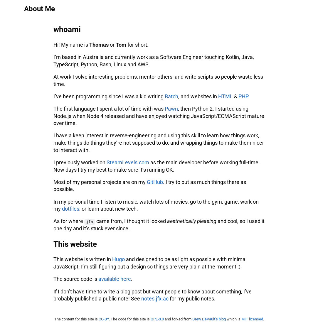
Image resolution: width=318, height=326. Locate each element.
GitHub (155, 182)
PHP (243, 96)
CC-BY (104, 319)
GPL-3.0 (157, 319)
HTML (225, 96)
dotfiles (70, 209)
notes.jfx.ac (155, 299)
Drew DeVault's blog (209, 319)
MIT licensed (252, 319)
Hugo (118, 259)
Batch (171, 96)
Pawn (171, 109)
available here (114, 279)
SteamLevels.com (128, 162)
